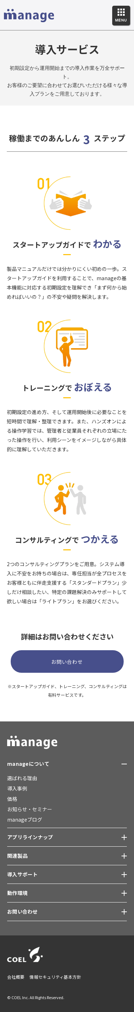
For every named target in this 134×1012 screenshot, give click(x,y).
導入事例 (17, 788)
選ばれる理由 (22, 778)
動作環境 (17, 892)
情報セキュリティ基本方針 (55, 977)
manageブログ (24, 819)
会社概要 (15, 977)
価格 (12, 798)
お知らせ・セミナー (29, 809)
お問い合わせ (67, 661)
